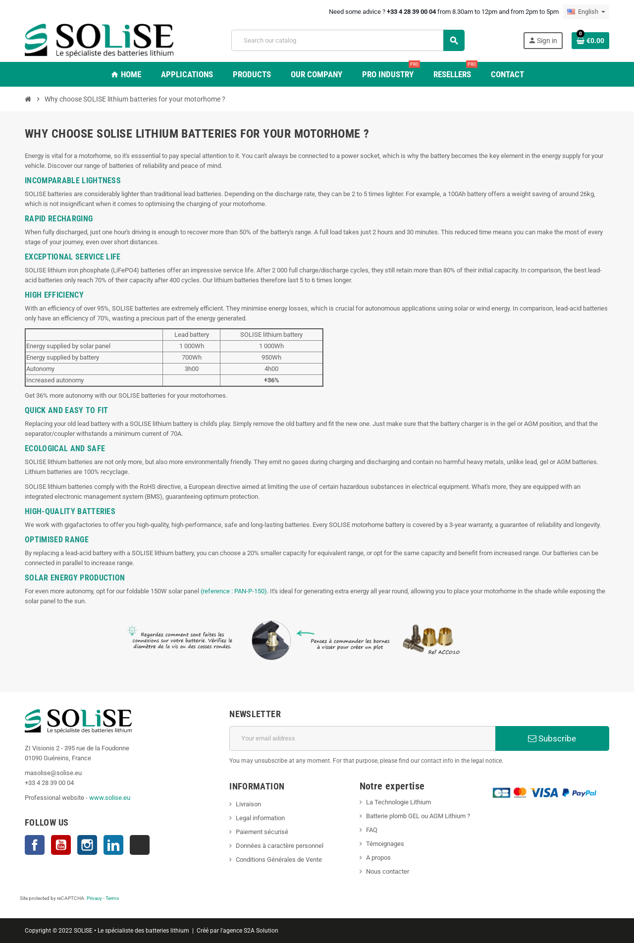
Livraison (248, 804)
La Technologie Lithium (398, 802)
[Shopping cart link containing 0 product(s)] (590, 40)
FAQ (371, 830)
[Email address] (362, 738)
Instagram (87, 845)
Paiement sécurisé (262, 832)
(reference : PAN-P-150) (234, 591)
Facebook (35, 845)
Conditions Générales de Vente (279, 859)
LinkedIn (113, 845)
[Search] (347, 40)
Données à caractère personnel (279, 845)
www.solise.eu (109, 797)
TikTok (140, 845)
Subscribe (552, 738)
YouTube (61, 845)
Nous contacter (387, 871)
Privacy (94, 898)
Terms (112, 898)
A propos (378, 857)
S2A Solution (261, 930)
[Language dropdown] (586, 11)
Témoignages (385, 843)
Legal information (260, 818)
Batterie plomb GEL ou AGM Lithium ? (418, 816)
